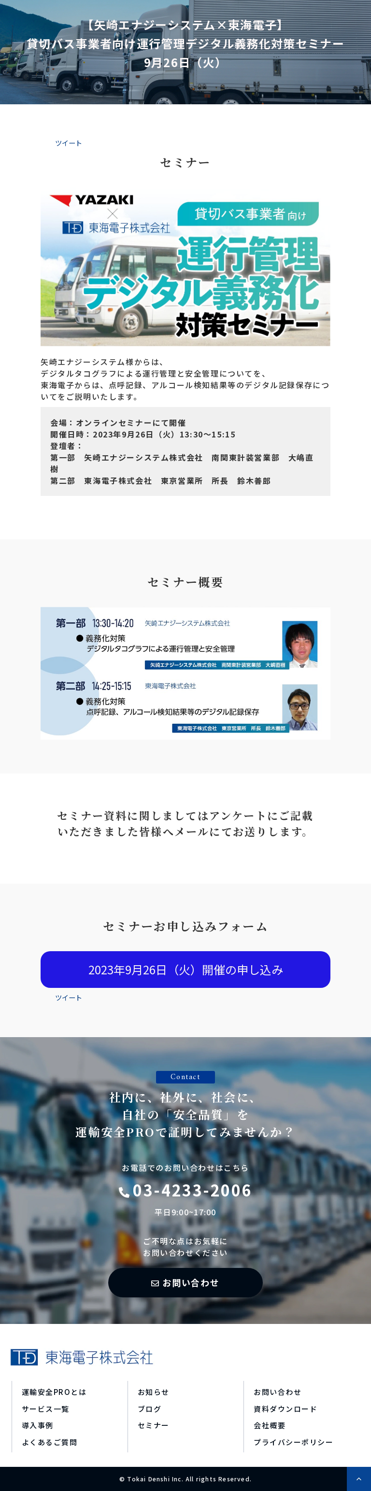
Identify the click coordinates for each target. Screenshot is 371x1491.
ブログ (150, 1409)
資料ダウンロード (285, 1409)
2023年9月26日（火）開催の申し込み (185, 969)
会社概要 (269, 1425)
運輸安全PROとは (54, 1392)
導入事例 (38, 1425)
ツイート (68, 143)
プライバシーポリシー (293, 1442)
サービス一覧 (46, 1409)
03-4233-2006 (192, 1190)
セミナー (154, 1425)
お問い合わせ (191, 1282)
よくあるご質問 (50, 1442)
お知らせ (154, 1392)
